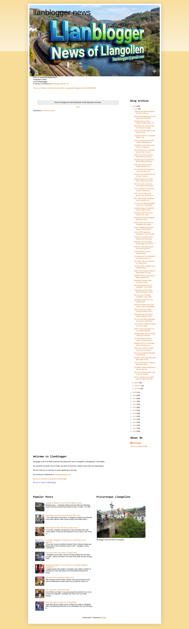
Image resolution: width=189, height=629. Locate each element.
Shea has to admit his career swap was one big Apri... (144, 349)
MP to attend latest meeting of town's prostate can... (144, 199)
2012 (134, 431)
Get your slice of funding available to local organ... (143, 296)
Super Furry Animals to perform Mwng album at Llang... (144, 272)
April (136, 109)
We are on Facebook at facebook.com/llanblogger (50, 479)
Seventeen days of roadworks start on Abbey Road (144, 209)
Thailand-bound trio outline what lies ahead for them (143, 291)
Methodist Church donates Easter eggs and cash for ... (144, 243)
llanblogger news (62, 12)
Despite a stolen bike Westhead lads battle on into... (145, 359)
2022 (134, 401)
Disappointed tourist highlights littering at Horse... (144, 218)
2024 (134, 395)
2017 (134, 416)
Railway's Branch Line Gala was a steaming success (143, 180)
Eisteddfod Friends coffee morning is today (142, 281)
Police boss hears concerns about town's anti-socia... (143, 156)
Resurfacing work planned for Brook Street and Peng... (144, 160)
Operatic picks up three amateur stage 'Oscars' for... (144, 122)
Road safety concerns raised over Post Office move (62, 515)
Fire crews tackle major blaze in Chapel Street (61, 553)
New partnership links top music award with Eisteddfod (145, 117)
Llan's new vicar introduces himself (57, 590)
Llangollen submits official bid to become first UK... (145, 368)
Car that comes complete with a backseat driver (145, 267)
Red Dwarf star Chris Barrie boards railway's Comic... (143, 315)
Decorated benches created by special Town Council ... (144, 151)
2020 (134, 407)
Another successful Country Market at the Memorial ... (143, 238)
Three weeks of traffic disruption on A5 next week (145, 325)
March (136, 383)
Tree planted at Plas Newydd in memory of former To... (144, 257)
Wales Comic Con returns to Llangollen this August (143, 223)
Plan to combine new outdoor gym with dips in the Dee (144, 378)
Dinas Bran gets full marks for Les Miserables (60, 602)
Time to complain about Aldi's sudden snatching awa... (144, 141)
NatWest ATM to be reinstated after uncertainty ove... (144, 344)
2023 (134, 398)
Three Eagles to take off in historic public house (61, 528)
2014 (134, 425)
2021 (134, 404)
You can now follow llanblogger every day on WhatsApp (144, 204)
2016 (134, 419)
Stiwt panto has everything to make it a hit (59, 577)
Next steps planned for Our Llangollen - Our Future (143, 286)
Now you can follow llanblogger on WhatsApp (144, 354)
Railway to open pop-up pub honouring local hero (143, 247)
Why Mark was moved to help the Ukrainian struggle (144, 127)
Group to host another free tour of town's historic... (144, 175)
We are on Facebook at (41, 88)
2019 (134, 410)
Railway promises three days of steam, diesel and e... (144, 276)
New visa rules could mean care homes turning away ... (144, 185)
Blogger (103, 618)
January (137, 389)
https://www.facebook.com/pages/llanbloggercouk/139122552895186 (72, 88)
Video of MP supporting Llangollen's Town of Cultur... (144, 233)
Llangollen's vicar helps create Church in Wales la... (144, 146)
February (137, 386)
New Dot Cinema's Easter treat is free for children (144, 373)
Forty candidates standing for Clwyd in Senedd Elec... (144, 228)
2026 (134, 106)
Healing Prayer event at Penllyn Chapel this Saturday (145, 334)
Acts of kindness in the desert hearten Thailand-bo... (144, 189)
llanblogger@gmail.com (61, 84)
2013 (134, 428)
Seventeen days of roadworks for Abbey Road (144, 262)
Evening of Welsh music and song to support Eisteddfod (144, 305)
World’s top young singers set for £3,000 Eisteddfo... (144, 330)
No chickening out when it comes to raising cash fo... (144, 339)
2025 (134, 392)
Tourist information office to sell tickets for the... (144, 131)
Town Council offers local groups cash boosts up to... (144, 194)
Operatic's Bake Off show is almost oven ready (143, 214)
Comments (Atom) (49, 110)
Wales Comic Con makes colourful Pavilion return (143, 310)
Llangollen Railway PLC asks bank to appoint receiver (63, 503)
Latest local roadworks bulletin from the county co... (144, 112)
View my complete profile (138, 446)
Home (78, 107)
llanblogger (137, 443)
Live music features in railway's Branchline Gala (144, 363)
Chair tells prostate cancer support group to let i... (143, 165)
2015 (134, 422)
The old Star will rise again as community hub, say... (144, 170)
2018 (134, 413)
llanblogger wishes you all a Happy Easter (143, 300)
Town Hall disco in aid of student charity (142, 252)
